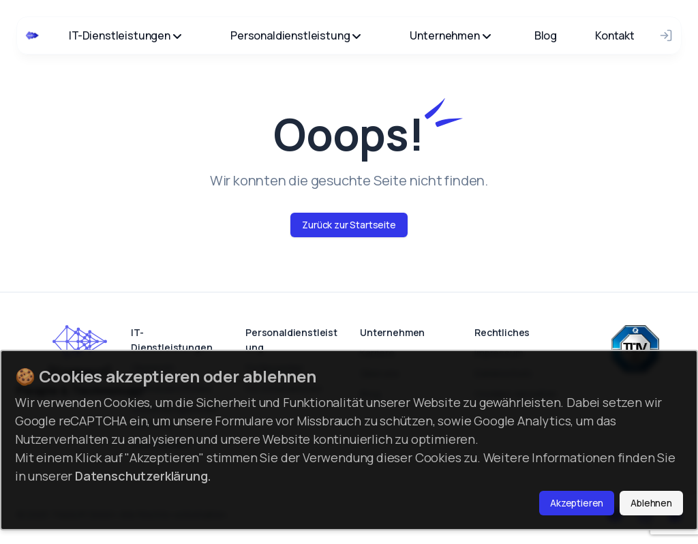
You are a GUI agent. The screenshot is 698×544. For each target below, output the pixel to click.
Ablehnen (651, 502)
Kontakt (615, 35)
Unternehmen (450, 35)
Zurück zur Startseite (349, 224)
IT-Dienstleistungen (125, 35)
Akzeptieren (576, 502)
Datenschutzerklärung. (143, 476)
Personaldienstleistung (295, 35)
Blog (545, 35)
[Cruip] (32, 35)
